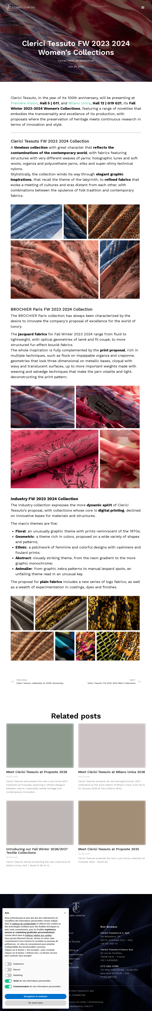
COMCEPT (88, 1006)
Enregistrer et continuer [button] (36, 996)
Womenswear (85, 60)
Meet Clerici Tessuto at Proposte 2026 (36, 772)
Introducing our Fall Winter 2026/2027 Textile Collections (37, 850)
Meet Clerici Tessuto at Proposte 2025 (108, 849)
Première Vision (24, 103)
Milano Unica (79, 103)
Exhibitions (66, 60)
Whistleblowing (95, 1002)
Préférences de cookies (75, 1002)
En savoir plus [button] (35, 1003)
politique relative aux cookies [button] (38, 935)
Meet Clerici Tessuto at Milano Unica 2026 (111, 772)
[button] (142, 7)
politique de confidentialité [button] (24, 924)
